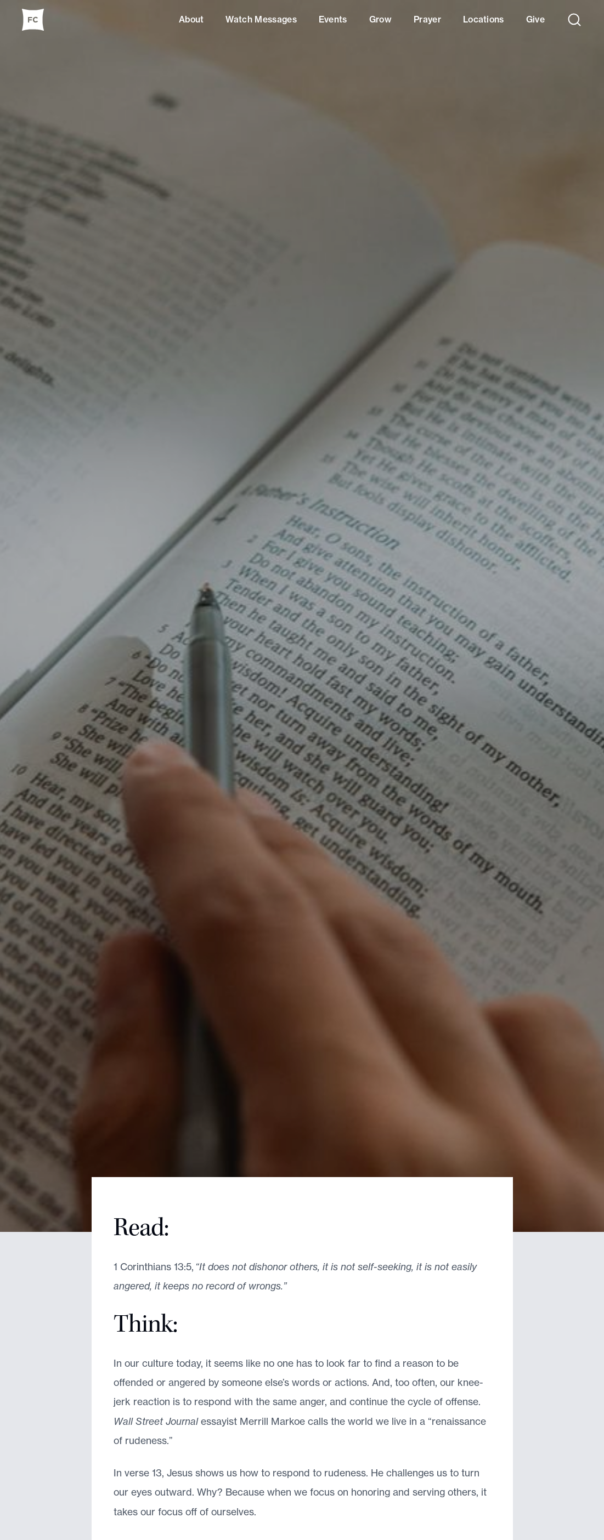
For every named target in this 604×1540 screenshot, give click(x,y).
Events (333, 19)
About (191, 19)
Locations (483, 19)
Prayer (427, 19)
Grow (380, 19)
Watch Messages (260, 19)
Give (535, 19)
